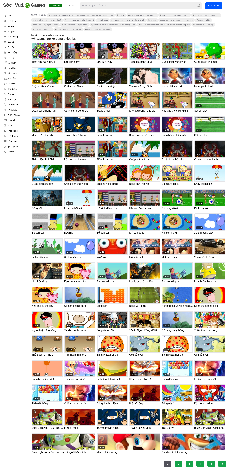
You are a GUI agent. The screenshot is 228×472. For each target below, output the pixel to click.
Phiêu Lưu (12, 110)
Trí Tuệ (11, 57)
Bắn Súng (12, 73)
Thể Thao (12, 21)
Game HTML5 (213, 5)
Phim (10, 125)
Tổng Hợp (12, 141)
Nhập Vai (12, 31)
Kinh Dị (11, 26)
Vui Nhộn (12, 63)
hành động (12, 52)
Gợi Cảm (12, 78)
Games (24, 5)
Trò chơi (71, 5)
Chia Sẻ (11, 120)
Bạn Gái (11, 47)
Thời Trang (13, 131)
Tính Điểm (12, 68)
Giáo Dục (12, 99)
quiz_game (13, 146)
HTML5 (11, 152)
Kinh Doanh (13, 104)
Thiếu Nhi (12, 84)
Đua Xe (11, 94)
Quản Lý (11, 42)
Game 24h (55, 5)
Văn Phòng (13, 36)
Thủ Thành (13, 136)
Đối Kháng (12, 89)
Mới (9, 16)
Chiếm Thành (14, 115)
